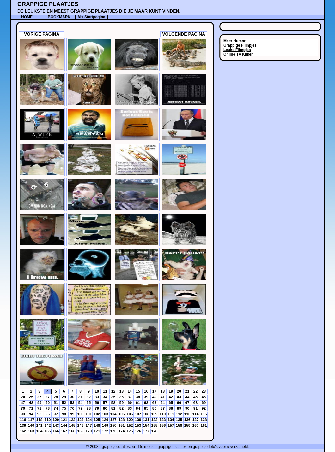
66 (179, 403)
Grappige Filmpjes (240, 45)
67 (187, 403)
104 (113, 414)
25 (31, 397)
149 (105, 425)
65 (171, 403)
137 (195, 420)
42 (171, 397)
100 (80, 414)
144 (64, 425)
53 (72, 403)
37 (130, 397)
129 (129, 420)
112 (179, 414)
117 (31, 420)
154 (146, 425)
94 (31, 414)
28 (56, 397)
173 (113, 431)
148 (97, 425)
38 (138, 397)
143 (55, 425)
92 (204, 408)
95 (39, 414)
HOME (27, 17)
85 (146, 408)
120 (55, 420)
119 (47, 420)
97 (56, 414)
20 (179, 391)
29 (64, 397)
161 (203, 425)
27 (48, 397)
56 (97, 403)
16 (146, 391)
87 (163, 408)
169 (80, 431)
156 (162, 425)
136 (187, 420)
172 (105, 431)
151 (121, 425)
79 (97, 408)
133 (162, 420)
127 (113, 420)
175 (129, 431)
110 (162, 414)
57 (105, 403)
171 (97, 431)
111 (171, 414)
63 (154, 403)
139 (23, 425)
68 (195, 403)
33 (97, 397)
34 (105, 397)
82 (121, 408)
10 (97, 391)
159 (187, 425)
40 (154, 397)
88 (171, 408)
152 (129, 425)
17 (154, 391)
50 (48, 403)
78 (89, 408)
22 (195, 391)
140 (31, 425)
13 (121, 391)
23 (204, 391)
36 (121, 397)
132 (154, 420)
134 (171, 420)
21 (187, 391)
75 (64, 408)
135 (179, 420)
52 (64, 403)
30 (72, 397)
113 (187, 414)
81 (113, 408)
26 (39, 397)
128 (121, 420)
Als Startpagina (91, 17)
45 (195, 397)
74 (56, 408)
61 (138, 403)
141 (39, 425)
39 (146, 397)
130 (138, 420)
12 (113, 391)
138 (203, 420)
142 (47, 425)
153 (138, 425)
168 (72, 431)
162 (23, 431)
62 (146, 403)
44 (187, 397)
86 (154, 408)
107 (138, 414)
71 (31, 408)
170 (88, 431)
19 (171, 391)
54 (80, 403)
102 (97, 414)
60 (130, 403)
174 (121, 431)
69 (204, 403)
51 (56, 403)
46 (204, 397)
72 (39, 408)
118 (39, 420)
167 (64, 431)
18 (163, 391)
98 (64, 414)
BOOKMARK (59, 17)
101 (88, 414)
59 (121, 403)
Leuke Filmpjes (237, 50)
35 (113, 397)
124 (88, 420)
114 (195, 414)
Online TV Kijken (238, 54)
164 (39, 431)
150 (113, 425)
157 (171, 425)
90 (187, 408)
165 (47, 431)
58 (113, 403)
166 (55, 431)
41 (163, 397)
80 (105, 408)
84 (138, 408)
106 (129, 414)
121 (64, 420)
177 (146, 431)
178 (154, 431)
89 (179, 408)
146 (80, 425)
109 (154, 414)
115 (203, 414)
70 (23, 408)
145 (72, 425)
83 (130, 408)
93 (23, 414)
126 (105, 420)
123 (80, 420)
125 (97, 420)
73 (48, 408)
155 (154, 425)
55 (89, 403)
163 (31, 431)
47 (23, 403)
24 (23, 397)
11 (105, 391)
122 (72, 420)
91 (195, 408)
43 (179, 397)
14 (130, 391)
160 (195, 425)
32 (89, 397)
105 (121, 414)
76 (72, 408)
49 (39, 403)
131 (146, 420)
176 (138, 431)
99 (72, 414)
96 (48, 414)
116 (23, 420)
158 (179, 425)
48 (31, 403)
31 (80, 397)
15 (138, 391)
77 (80, 408)
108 (146, 414)
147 (88, 425)
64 (163, 403)
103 (105, 414)
